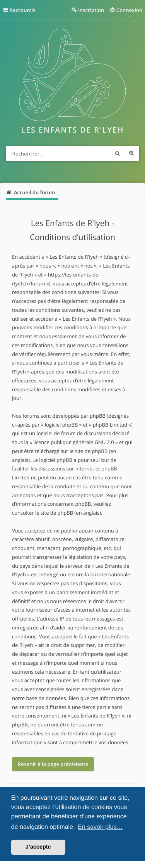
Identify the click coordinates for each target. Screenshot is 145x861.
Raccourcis (23, 10)
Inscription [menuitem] (91, 10)
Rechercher (118, 154)
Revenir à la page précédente (53, 764)
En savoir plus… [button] (100, 827)
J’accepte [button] (38, 847)
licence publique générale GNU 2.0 (73, 442)
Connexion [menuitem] (129, 10)
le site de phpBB (88, 451)
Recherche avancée (131, 154)
